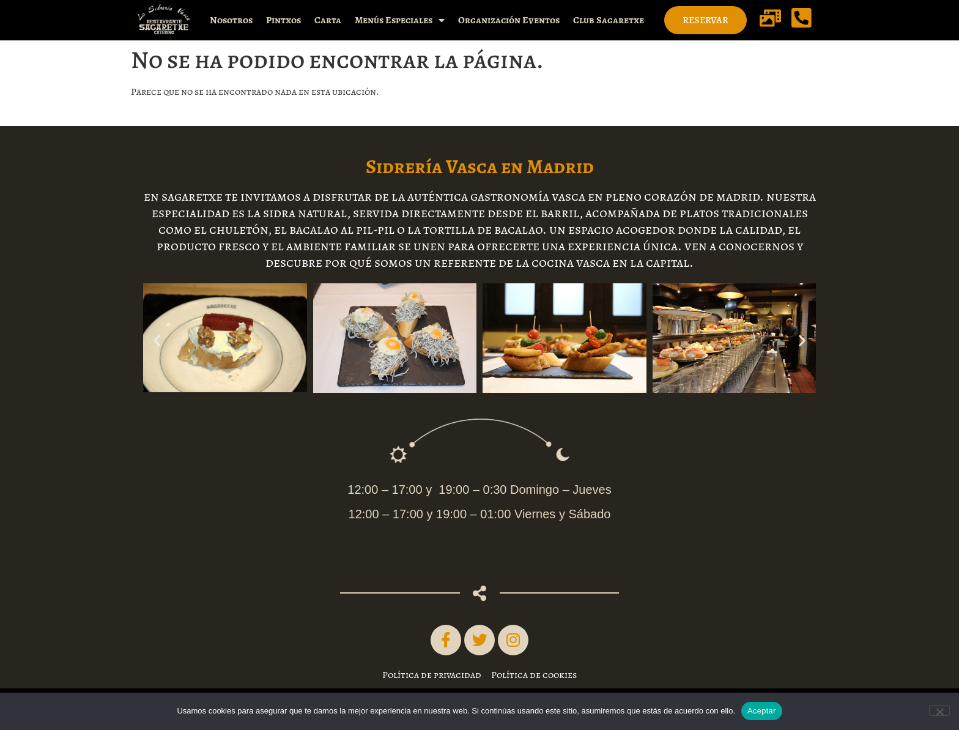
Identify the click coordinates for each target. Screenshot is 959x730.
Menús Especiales (400, 20)
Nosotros (231, 20)
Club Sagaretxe (608, 20)
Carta (327, 20)
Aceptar (761, 710)
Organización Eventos (509, 20)
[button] (157, 340)
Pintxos (283, 20)
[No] (939, 710)
